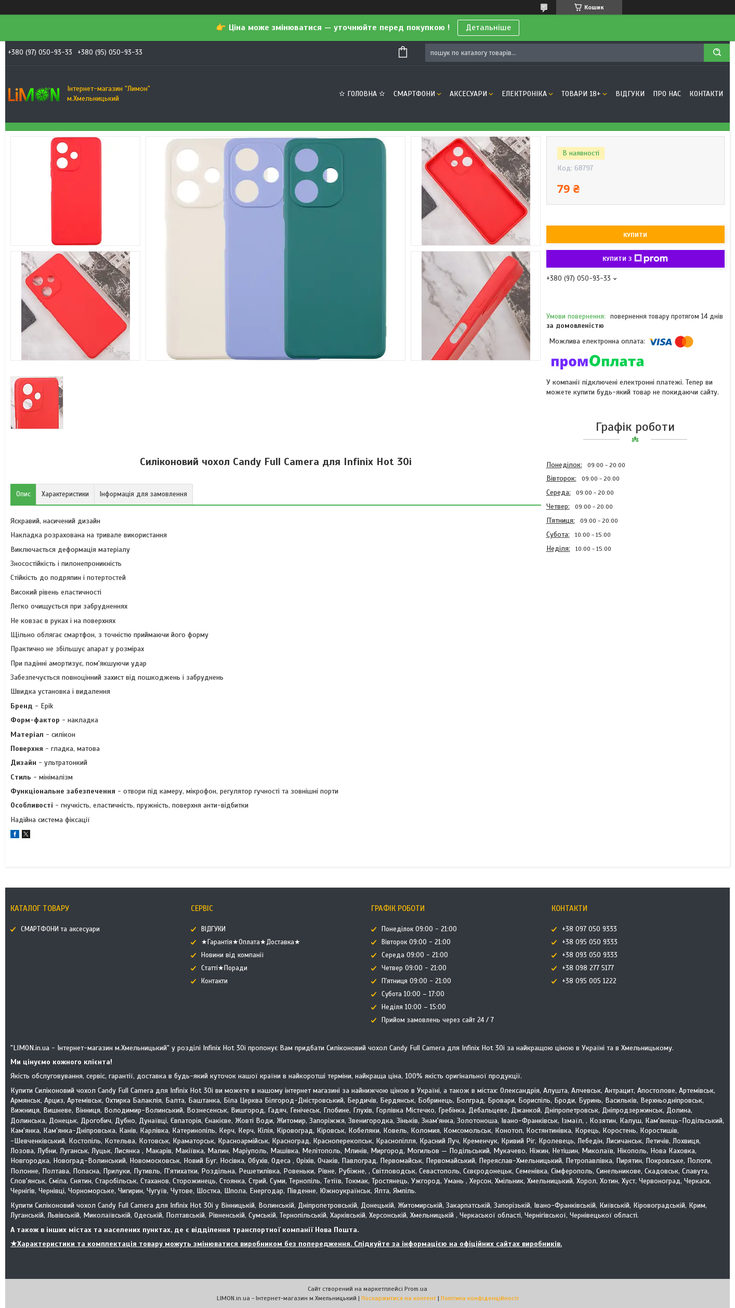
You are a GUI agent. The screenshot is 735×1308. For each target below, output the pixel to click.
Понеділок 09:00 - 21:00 (419, 929)
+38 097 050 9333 (589, 929)
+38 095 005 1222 (589, 981)
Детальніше (488, 27)
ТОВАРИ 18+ (581, 93)
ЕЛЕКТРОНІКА (524, 93)
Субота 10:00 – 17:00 (413, 994)
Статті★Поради (224, 968)
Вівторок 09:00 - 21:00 (416, 942)
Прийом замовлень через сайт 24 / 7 (438, 1020)
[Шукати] (717, 53)
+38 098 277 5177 (588, 968)
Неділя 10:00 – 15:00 (414, 1007)
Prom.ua (415, 1288)
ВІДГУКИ (630, 93)
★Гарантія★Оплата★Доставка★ (250, 942)
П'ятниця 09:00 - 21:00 (416, 981)
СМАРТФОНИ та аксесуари (60, 929)
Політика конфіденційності (480, 1298)
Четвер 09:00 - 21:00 (414, 968)
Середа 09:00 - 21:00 (415, 955)
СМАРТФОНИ (414, 93)
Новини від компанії (232, 955)
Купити (635, 235)
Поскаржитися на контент (398, 1298)
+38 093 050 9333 (590, 955)
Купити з (635, 258)
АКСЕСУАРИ (468, 93)
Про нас (667, 93)
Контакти (706, 93)
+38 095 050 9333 (590, 942)
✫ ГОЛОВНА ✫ (362, 93)
